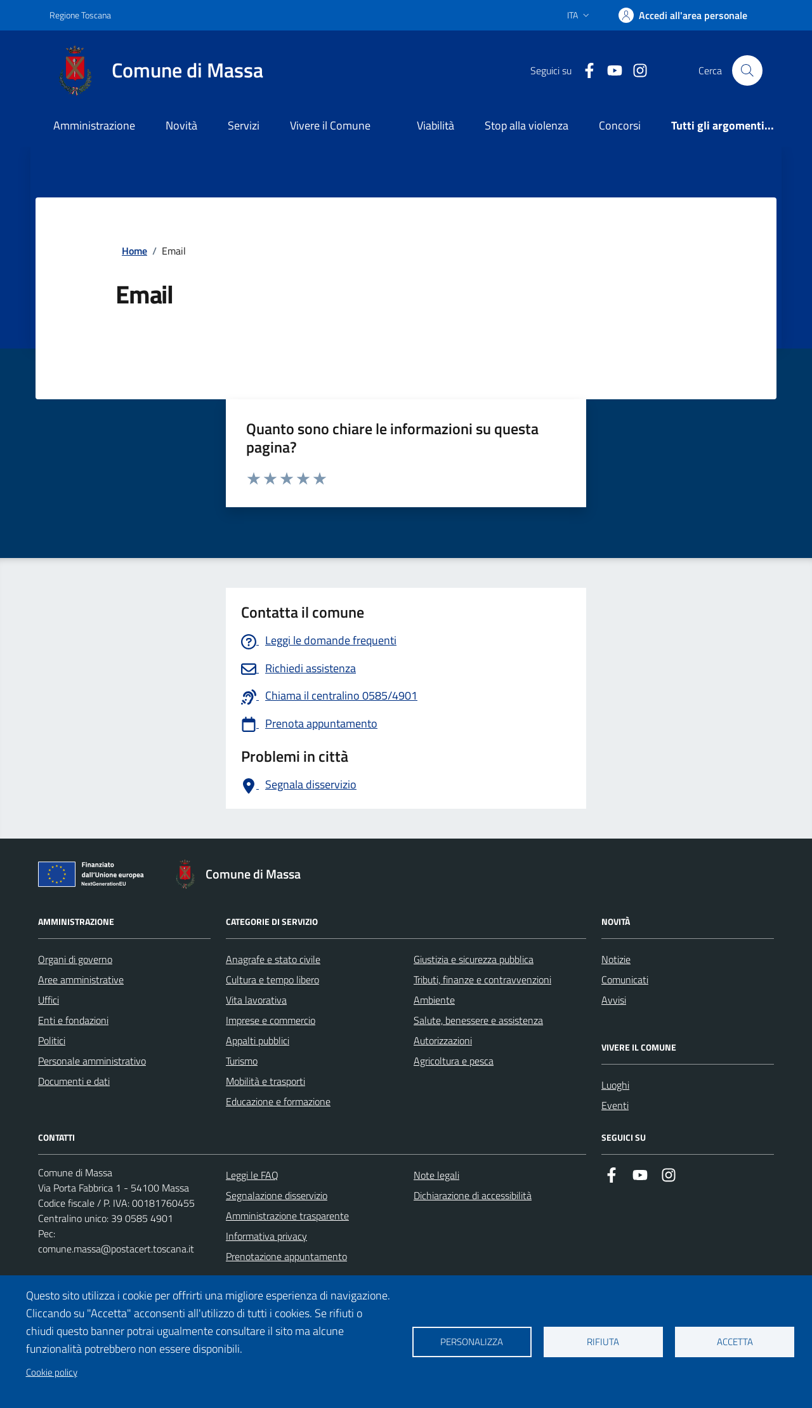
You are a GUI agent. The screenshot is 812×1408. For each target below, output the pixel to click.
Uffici (48, 999)
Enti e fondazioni (73, 1020)
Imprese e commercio (270, 1020)
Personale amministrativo (92, 1060)
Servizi (243, 125)
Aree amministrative (81, 979)
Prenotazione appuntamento (286, 1256)
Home (134, 250)
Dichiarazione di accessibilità (473, 1195)
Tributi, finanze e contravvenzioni (482, 979)
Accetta (735, 1341)
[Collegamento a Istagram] (635, 71)
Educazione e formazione (278, 1101)
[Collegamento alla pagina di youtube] (609, 71)
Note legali (436, 1175)
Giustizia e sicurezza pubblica (474, 959)
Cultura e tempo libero (272, 979)
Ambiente (434, 999)
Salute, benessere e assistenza (478, 1020)
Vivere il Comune (330, 125)
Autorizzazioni (443, 1040)
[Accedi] (683, 15)
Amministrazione (94, 125)
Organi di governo (75, 959)
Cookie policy (51, 1372)
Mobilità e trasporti (265, 1081)
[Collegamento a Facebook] (584, 71)
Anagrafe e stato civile (273, 959)
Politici (51, 1040)
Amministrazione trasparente (287, 1215)
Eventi (615, 1105)
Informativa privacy (266, 1236)
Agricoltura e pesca (454, 1060)
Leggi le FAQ (252, 1175)
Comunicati (624, 979)
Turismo (242, 1060)
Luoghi (615, 1085)
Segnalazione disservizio (276, 1195)
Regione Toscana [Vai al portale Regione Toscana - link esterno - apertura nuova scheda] (80, 15)
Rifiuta (603, 1341)
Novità (181, 125)
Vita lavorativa (256, 999)
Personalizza (471, 1341)
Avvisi (613, 999)
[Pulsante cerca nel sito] (747, 70)
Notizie (616, 959)
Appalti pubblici (257, 1040)
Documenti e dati (74, 1081)
